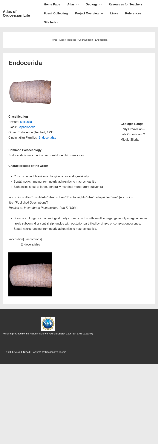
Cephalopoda (26, 127)
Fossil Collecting (56, 13)
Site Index (51, 22)
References (133, 13)
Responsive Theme (55, 352)
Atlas (73, 4)
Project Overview (90, 13)
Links (114, 13)
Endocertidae (47, 137)
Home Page (52, 4)
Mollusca (26, 121)
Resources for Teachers (125, 4)
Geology (94, 4)
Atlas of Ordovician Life (16, 13)
